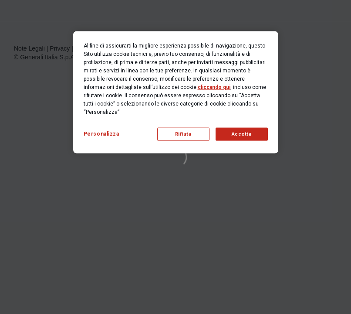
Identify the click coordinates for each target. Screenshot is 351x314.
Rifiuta (183, 134)
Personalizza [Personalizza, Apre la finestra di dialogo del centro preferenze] (101, 134)
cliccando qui (214, 87)
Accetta (242, 134)
